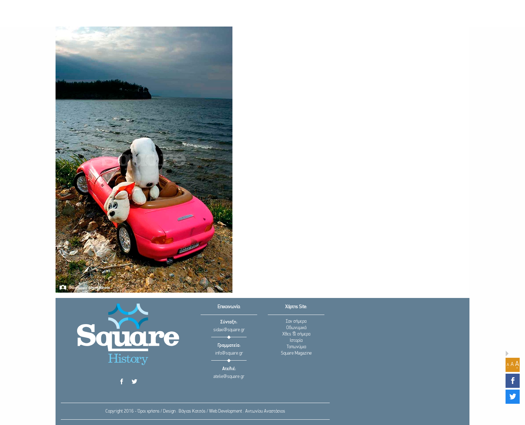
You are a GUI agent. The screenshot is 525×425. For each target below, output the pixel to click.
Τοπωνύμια (296, 347)
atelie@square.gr (228, 376)
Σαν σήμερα (296, 321)
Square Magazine (296, 353)
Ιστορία (296, 340)
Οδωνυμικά (296, 328)
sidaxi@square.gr (229, 330)
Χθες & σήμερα (296, 334)
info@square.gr (229, 353)
